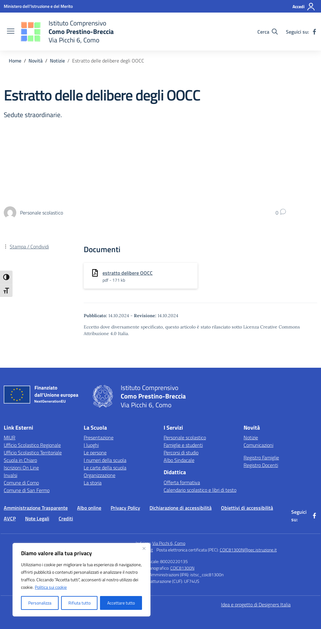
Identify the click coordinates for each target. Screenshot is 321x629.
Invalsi (10, 475)
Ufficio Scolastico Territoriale (33, 452)
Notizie (251, 437)
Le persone (95, 452)
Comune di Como (21, 482)
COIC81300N (182, 568)
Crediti (66, 518)
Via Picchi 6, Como (168, 543)
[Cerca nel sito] (267, 32)
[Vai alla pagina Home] (15, 60)
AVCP (10, 518)
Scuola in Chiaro (20, 460)
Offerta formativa (182, 482)
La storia (93, 482)
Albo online (89, 508)
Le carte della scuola (105, 467)
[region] (81, 579)
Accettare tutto (121, 602)
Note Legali (37, 518)
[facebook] (314, 32)
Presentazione (98, 437)
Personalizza (39, 602)
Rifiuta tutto (79, 602)
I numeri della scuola (105, 460)
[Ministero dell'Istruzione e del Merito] (38, 6)
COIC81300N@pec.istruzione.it (248, 549)
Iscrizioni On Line (21, 467)
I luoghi (91, 445)
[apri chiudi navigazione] (10, 31)
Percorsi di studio (181, 452)
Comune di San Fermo (27, 490)
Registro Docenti (261, 465)
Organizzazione (99, 475)
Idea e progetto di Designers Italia (256, 604)
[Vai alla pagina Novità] (36, 60)
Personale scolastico (185, 437)
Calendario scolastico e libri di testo (200, 490)
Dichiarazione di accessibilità (181, 508)
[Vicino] (144, 548)
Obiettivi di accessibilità (247, 508)
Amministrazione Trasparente (36, 508)
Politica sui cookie (51, 587)
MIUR (9, 437)
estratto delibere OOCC (128, 273)
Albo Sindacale (179, 460)
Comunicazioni (258, 445)
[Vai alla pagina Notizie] (57, 60)
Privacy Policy (125, 508)
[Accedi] (304, 6)
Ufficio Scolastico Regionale (32, 445)
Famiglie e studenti (183, 445)
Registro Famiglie (261, 457)
